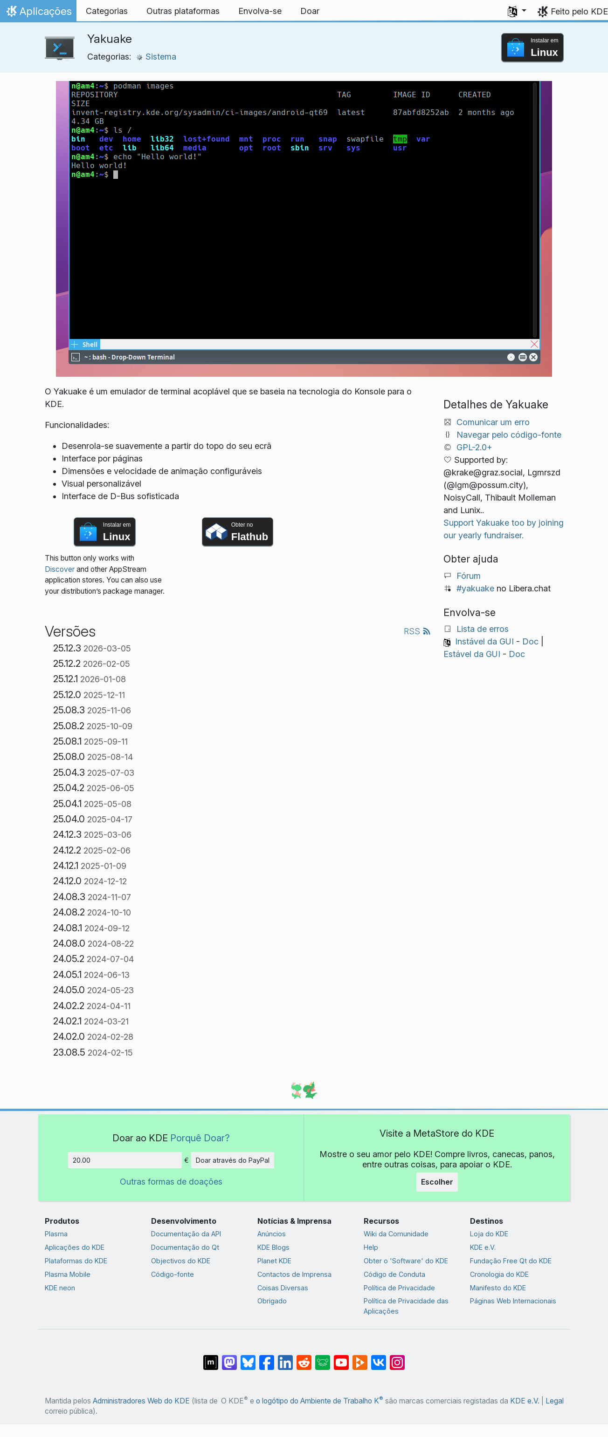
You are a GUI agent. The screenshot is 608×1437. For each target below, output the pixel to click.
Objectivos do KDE (180, 1261)
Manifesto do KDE (498, 1288)
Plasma (56, 1234)
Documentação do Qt (185, 1247)
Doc (530, 641)
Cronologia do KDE (499, 1274)
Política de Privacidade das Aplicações (406, 1306)
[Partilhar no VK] (378, 1357)
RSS (417, 631)
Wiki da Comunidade (396, 1234)
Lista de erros (482, 629)
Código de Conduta (394, 1274)
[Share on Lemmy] (322, 1357)
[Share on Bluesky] (248, 1357)
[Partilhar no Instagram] (397, 1357)
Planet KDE (274, 1261)
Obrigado (272, 1301)
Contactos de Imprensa (294, 1274)
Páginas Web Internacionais (513, 1301)
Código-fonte (172, 1274)
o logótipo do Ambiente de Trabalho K (319, 1400)
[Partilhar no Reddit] (304, 1357)
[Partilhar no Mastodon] (229, 1357)
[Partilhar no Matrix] (210, 1357)
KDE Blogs (273, 1247)
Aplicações (38, 13)
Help (371, 1247)
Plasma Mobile (67, 1274)
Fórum (468, 576)
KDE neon (60, 1288)
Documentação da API (186, 1234)
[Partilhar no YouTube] (341, 1357)
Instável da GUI (484, 641)
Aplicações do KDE (74, 1247)
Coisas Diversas (282, 1288)
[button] (517, 11)
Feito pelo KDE (579, 11)
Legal (555, 1400)
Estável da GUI (471, 654)
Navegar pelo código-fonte (508, 435)
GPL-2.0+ (474, 447)
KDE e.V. (483, 1247)
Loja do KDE (489, 1234)
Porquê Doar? (200, 1138)
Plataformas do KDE (76, 1261)
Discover (60, 569)
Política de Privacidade (399, 1288)
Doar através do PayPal (232, 1160)
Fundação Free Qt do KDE (511, 1261)
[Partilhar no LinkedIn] (285, 1357)
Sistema (156, 56)
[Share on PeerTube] (359, 1357)
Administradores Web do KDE (141, 1400)
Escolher (437, 1181)
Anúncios (271, 1234)
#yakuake (475, 588)
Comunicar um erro (493, 422)
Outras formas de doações (171, 1181)
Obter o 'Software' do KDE (406, 1261)
